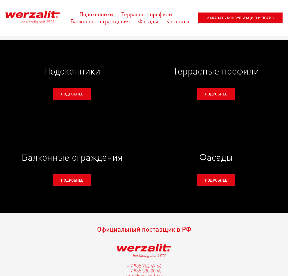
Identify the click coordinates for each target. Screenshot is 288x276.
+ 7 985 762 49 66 (144, 266)
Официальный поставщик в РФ (144, 229)
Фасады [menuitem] (148, 21)
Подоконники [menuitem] (96, 14)
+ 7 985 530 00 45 (144, 271)
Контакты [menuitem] (177, 21)
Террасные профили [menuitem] (146, 14)
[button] (240, 18)
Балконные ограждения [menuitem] (100, 21)
